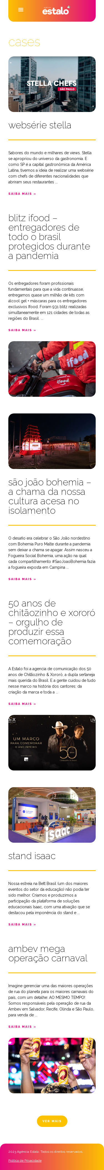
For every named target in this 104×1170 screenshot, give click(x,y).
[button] (21, 9)
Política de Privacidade (25, 1160)
